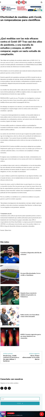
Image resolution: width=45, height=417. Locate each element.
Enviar (20, 403)
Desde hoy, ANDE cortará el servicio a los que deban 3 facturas (11, 358)
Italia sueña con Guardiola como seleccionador (29, 316)
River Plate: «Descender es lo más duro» (31, 357)
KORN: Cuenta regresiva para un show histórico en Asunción (30, 336)
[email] (20, 399)
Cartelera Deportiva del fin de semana (31, 253)
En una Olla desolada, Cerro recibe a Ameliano (30, 274)
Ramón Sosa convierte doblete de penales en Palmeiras (28, 295)
